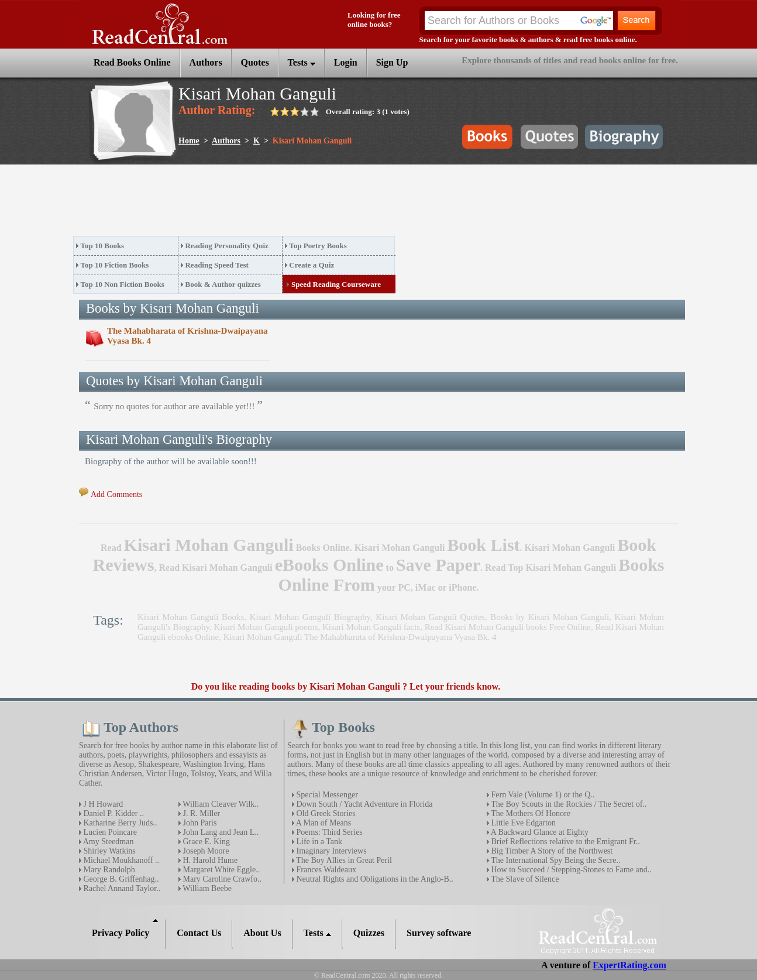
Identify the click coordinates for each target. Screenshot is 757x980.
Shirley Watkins (108, 851)
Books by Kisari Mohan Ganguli (549, 617)
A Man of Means (322, 822)
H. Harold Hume (209, 860)
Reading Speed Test (216, 265)
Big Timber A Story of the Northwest (551, 851)
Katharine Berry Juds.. (119, 822)
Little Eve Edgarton (522, 822)
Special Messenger (326, 794)
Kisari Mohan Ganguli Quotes (430, 617)
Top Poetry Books (317, 245)
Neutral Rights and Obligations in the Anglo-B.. (373, 879)
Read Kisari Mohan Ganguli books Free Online (508, 627)
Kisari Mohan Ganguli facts (371, 627)
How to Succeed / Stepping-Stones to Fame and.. (570, 869)
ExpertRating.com (629, 965)
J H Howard (102, 804)
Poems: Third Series (328, 832)
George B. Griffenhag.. (120, 879)
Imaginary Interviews (330, 851)
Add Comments (116, 494)
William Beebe (206, 888)
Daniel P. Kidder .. (112, 813)
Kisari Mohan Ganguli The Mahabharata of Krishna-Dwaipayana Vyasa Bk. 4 (360, 637)
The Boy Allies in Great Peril (343, 860)
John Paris (198, 822)
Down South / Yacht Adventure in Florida (363, 804)
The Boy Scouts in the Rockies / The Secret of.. (567, 804)
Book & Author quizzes (222, 284)
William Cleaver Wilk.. (220, 804)
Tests (301, 62)
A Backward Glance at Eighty (539, 832)
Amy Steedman (107, 841)
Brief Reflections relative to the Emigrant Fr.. (564, 841)
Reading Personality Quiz (226, 245)
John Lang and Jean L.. (220, 832)
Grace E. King (205, 841)
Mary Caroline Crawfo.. (221, 879)
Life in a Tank (318, 841)
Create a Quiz (311, 265)
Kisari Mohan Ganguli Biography (310, 617)
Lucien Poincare (109, 832)
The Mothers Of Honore (529, 813)
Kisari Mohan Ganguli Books (190, 617)
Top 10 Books (103, 245)
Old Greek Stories (325, 813)
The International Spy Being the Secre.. (554, 860)
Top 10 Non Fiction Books (122, 284)
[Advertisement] (286, 203)
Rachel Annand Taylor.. (120, 888)
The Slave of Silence (524, 879)
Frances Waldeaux (325, 869)
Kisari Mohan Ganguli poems (266, 627)
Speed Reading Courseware (336, 284)
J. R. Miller (200, 813)
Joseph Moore (205, 851)
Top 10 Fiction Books (115, 265)
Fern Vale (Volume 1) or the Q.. (541, 794)
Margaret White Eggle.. (220, 869)
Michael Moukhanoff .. (120, 860)
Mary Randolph (108, 869)
